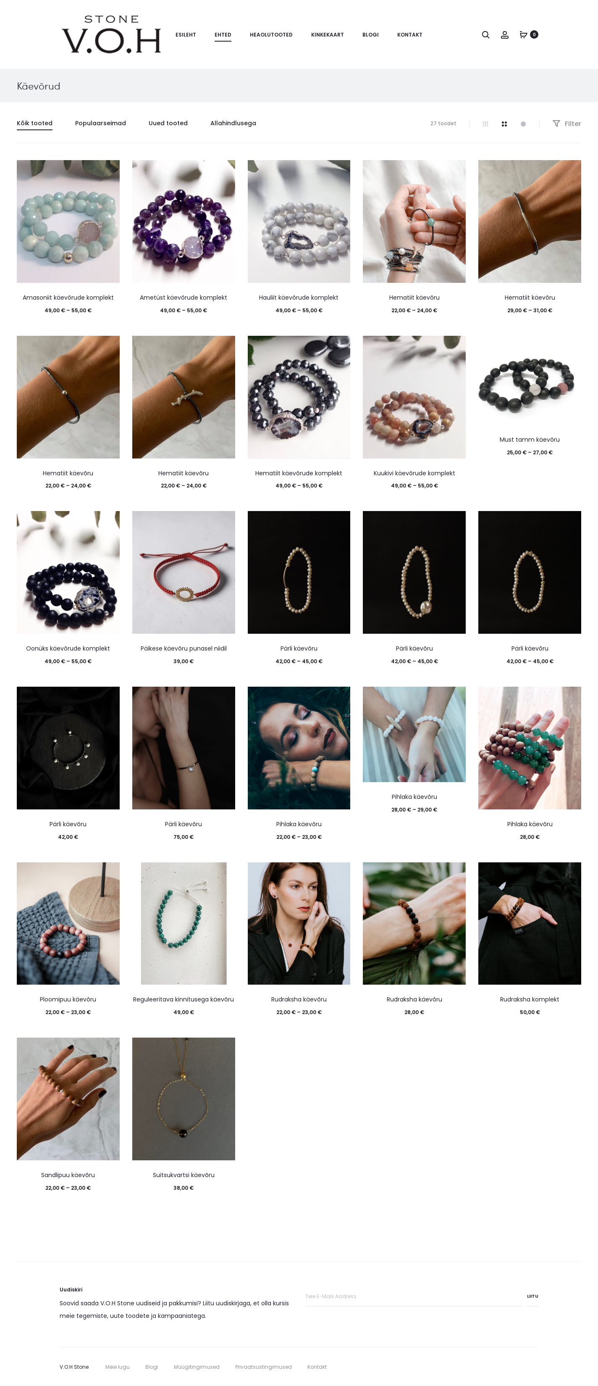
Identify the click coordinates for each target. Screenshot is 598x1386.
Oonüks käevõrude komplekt (68, 648)
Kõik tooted (34, 123)
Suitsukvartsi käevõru (184, 1175)
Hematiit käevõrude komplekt (298, 473)
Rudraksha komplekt (529, 999)
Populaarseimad (100, 123)
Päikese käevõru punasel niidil (184, 648)
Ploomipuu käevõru (68, 999)
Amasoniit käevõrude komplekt (68, 297)
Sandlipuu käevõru (68, 1175)
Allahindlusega (233, 123)
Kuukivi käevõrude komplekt (414, 473)
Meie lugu (117, 1366)
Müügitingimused (197, 1366)
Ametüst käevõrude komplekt (183, 297)
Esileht (186, 34)
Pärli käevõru (299, 648)
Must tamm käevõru (530, 439)
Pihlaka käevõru (299, 824)
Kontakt (409, 34)
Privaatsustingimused (263, 1366)
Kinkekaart (327, 34)
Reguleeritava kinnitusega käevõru (183, 999)
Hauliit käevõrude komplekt (298, 297)
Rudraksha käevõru (299, 999)
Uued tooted (168, 123)
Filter (566, 124)
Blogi (370, 34)
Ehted (223, 34)
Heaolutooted (271, 34)
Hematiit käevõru (414, 297)
